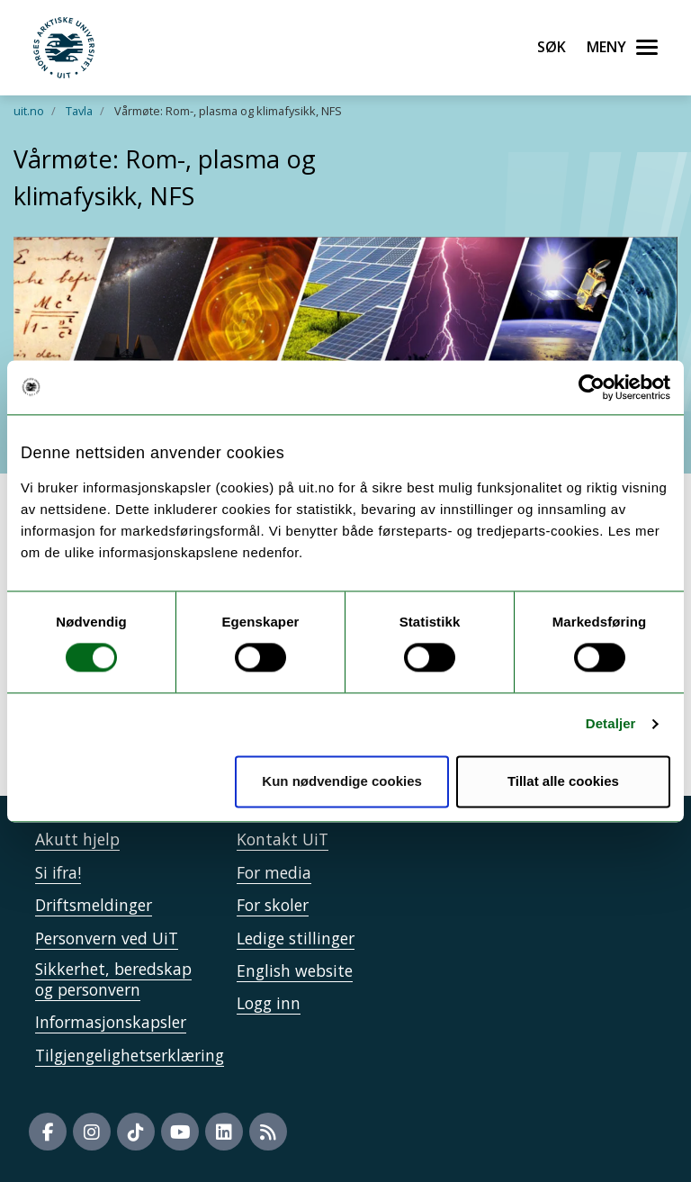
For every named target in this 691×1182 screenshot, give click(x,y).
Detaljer (611, 724)
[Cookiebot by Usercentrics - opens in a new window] (591, 387)
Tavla (79, 111)
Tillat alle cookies (563, 781)
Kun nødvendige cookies (342, 781)
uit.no (28, 111)
